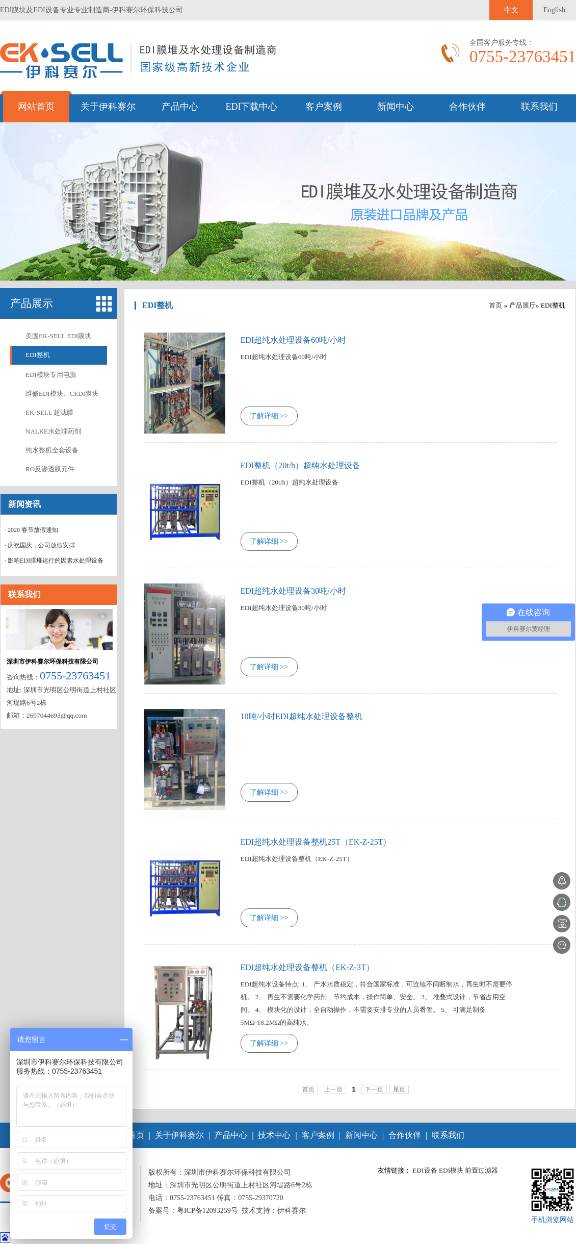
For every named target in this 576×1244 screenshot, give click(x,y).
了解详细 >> (269, 416)
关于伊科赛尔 (108, 106)
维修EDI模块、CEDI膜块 (61, 393)
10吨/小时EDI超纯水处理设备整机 (301, 716)
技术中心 (274, 1135)
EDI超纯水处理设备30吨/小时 (293, 591)
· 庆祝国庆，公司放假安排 (40, 545)
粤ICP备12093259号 (207, 1210)
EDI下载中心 (252, 106)
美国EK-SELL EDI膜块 (58, 336)
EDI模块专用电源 (50, 374)
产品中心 (180, 106)
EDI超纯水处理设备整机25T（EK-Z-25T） (316, 841)
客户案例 (323, 106)
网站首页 (36, 106)
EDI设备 (424, 1170)
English (554, 10)
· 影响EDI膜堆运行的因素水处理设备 (54, 560)
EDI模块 (451, 1170)
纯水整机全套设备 (51, 450)
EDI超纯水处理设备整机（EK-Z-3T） (307, 967)
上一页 (333, 1089)
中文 (511, 10)
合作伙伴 (467, 106)
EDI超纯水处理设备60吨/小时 (293, 340)
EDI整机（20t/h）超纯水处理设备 (301, 465)
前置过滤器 (481, 1170)
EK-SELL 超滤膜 (49, 412)
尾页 (399, 1089)
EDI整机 (37, 355)
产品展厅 (522, 305)
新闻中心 (395, 106)
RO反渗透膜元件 (49, 469)
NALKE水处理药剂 (53, 431)
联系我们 (539, 106)
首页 (495, 305)
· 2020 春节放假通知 (31, 530)
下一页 (374, 1089)
